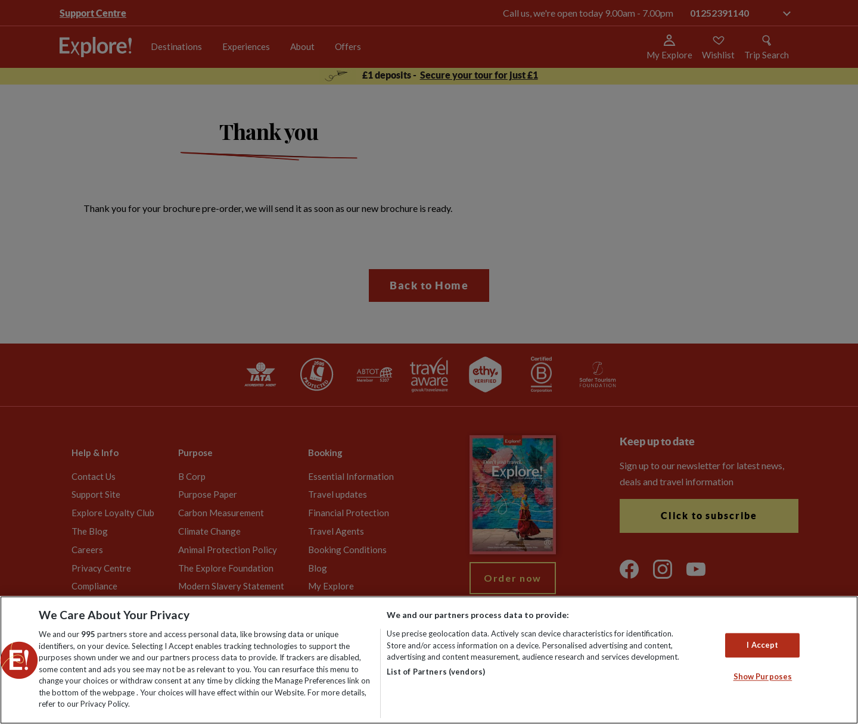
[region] (429, 660)
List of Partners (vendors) (436, 671)
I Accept (762, 645)
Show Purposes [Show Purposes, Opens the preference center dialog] (762, 677)
